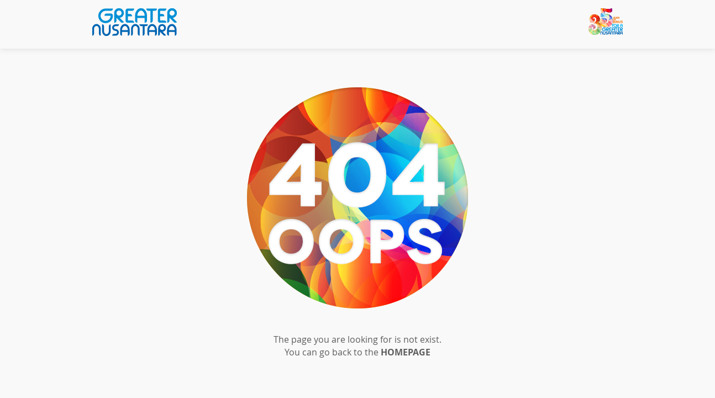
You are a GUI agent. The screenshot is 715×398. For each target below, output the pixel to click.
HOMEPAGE (405, 352)
